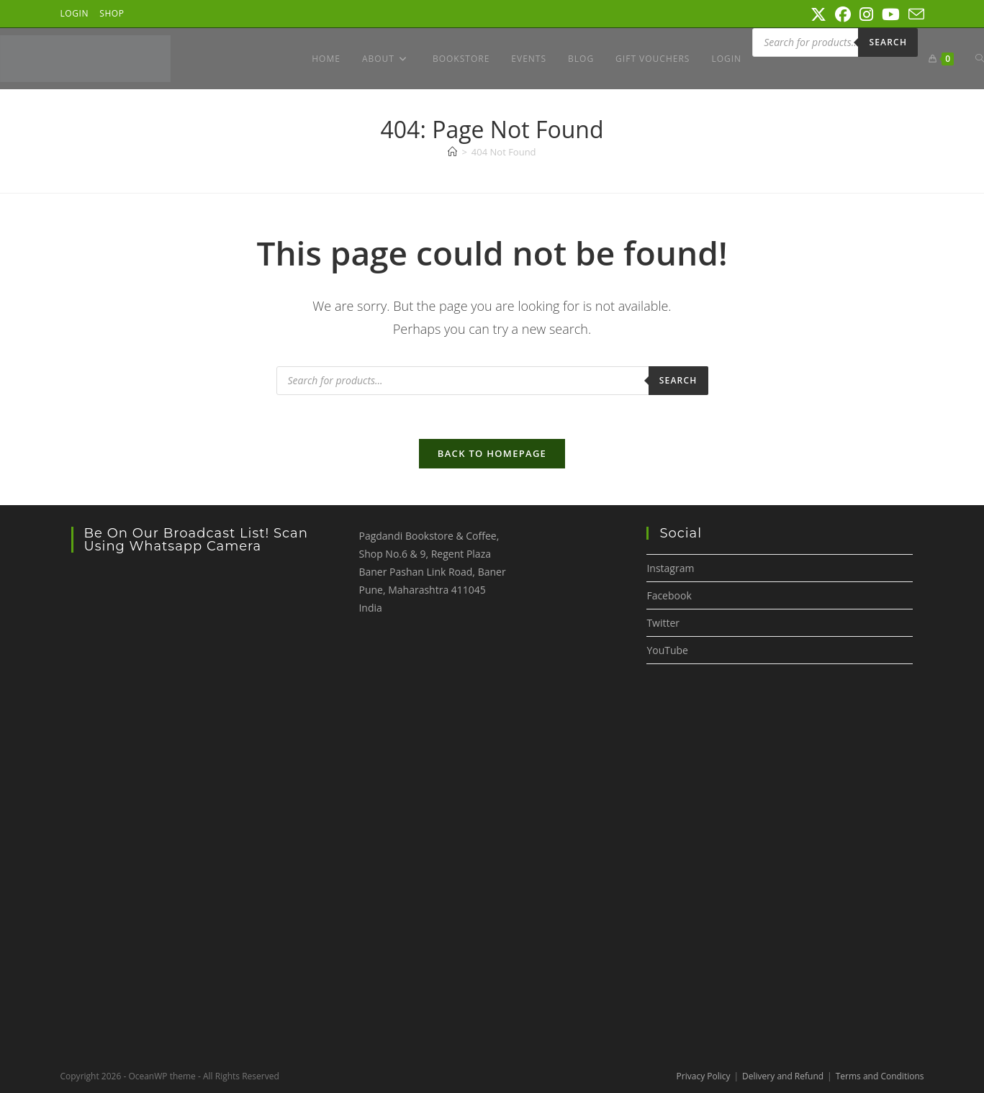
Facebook (668, 595)
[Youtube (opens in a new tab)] (890, 14)
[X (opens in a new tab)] (818, 14)
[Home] (452, 151)
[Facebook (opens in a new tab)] (843, 14)
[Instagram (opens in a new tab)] (866, 14)
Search (888, 42)
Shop (111, 13)
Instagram (670, 568)
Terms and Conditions (880, 1076)
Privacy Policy (704, 1076)
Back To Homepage (492, 453)
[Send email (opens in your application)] (914, 14)
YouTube (667, 650)
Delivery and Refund (782, 1076)
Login (74, 13)
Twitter (663, 623)
